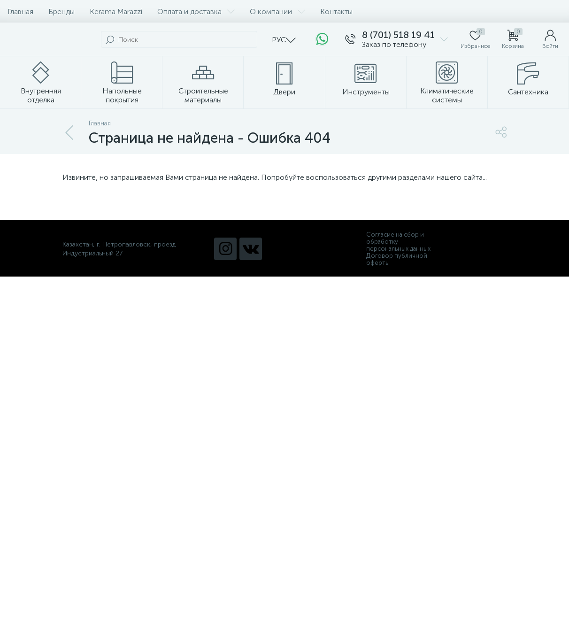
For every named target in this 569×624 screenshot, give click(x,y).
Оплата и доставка (196, 11)
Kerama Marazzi (116, 11)
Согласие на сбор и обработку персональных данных (398, 241)
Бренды (61, 11)
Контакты (336, 11)
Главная (20, 11)
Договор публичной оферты (396, 259)
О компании (277, 11)
